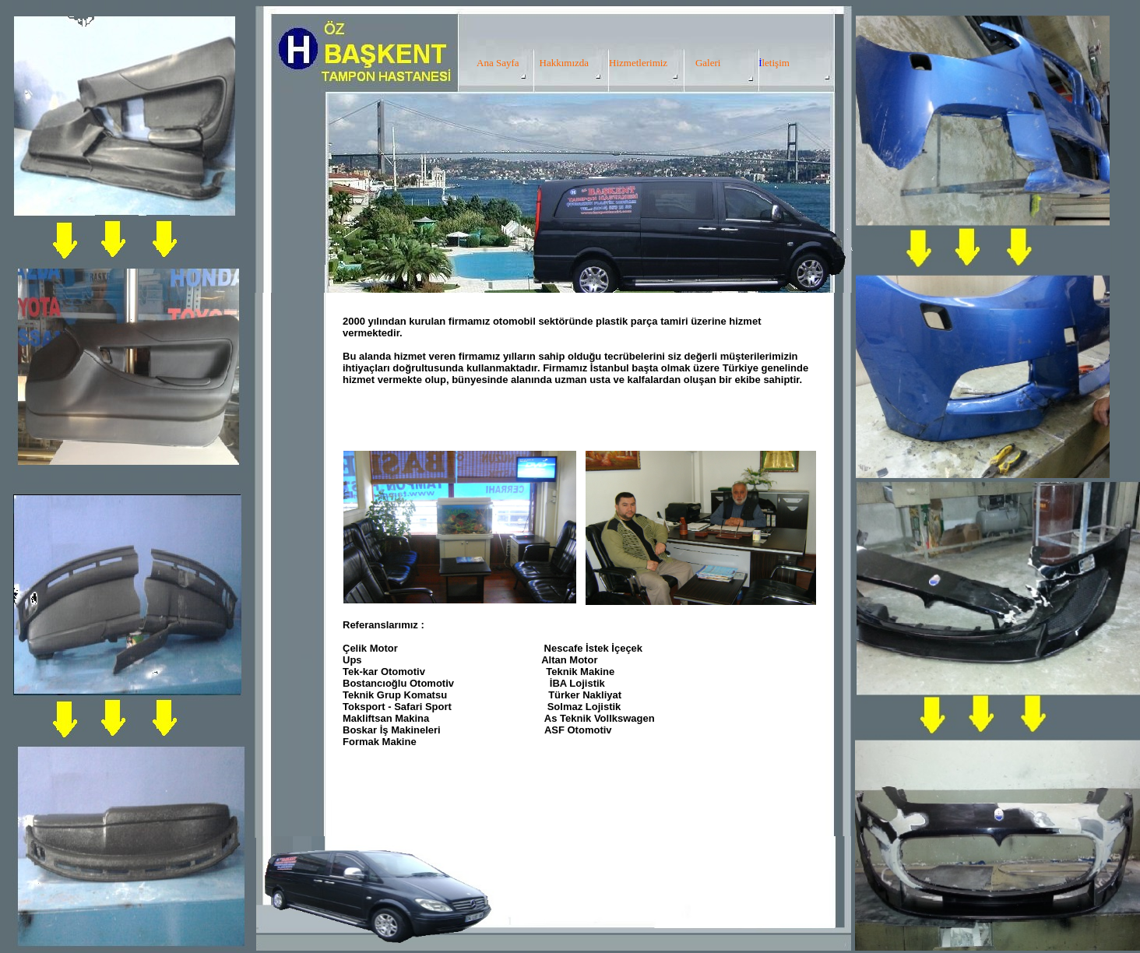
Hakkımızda (564, 63)
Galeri (707, 63)
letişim (775, 63)
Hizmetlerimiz (638, 63)
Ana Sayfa (498, 63)
